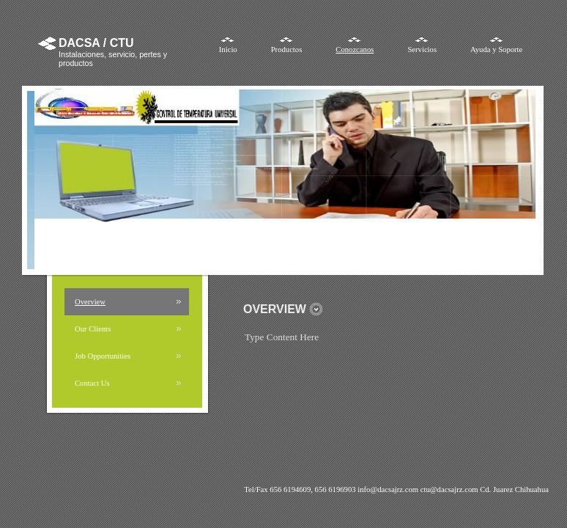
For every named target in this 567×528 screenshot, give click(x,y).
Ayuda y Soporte (496, 49)
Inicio (228, 49)
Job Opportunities (102, 356)
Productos (287, 49)
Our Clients (93, 329)
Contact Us (92, 383)
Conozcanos (355, 49)
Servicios (422, 49)
